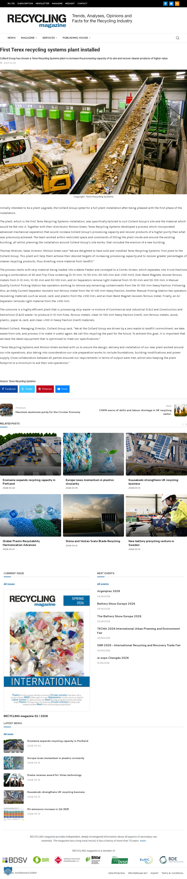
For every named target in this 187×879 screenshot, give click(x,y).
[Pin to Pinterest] (45, 389)
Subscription (25, 3)
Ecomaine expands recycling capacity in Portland (57, 741)
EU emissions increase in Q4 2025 (48, 809)
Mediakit (70, 3)
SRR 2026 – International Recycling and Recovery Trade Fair (139, 645)
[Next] (186, 424)
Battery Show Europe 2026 (116, 604)
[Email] (171, 3)
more (143, 840)
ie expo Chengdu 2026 (113, 658)
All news (8, 734)
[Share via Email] (62, 389)
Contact (82, 3)
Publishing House (75, 38)
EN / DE (11, 3)
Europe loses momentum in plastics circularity (55, 758)
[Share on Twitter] (27, 389)
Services (48, 38)
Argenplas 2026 (108, 591)
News (12, 38)
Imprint (154, 873)
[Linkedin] (165, 3)
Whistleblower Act (137, 873)
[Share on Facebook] (9, 389)
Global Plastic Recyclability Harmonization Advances (21, 543)
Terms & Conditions (172, 873)
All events (103, 584)
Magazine (57, 3)
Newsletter (42, 3)
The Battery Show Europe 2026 (119, 616)
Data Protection (116, 873)
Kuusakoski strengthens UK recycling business (56, 792)
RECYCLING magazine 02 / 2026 (26, 716)
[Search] (177, 38)
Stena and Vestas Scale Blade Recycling (93, 541)
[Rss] (177, 3)
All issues (9, 584)
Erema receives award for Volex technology (54, 775)
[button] (8, 871)
